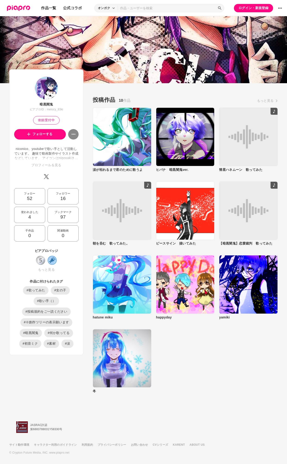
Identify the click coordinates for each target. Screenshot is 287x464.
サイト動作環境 (19, 444)
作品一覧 (48, 8)
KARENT (179, 444)
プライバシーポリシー (112, 444)
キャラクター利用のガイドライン (55, 444)
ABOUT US (197, 444)
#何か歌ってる (59, 333)
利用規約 (87, 444)
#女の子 (60, 290)
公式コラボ (72, 8)
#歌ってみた (35, 290)
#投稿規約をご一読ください (46, 311)
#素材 (51, 343)
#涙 (67, 343)
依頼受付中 (46, 120)
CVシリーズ (160, 444)
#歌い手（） (46, 301)
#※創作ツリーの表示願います (46, 322)
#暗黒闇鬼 (30, 333)
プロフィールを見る (46, 165)
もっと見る (46, 269)
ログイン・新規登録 (253, 8)
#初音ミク (30, 343)
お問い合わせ (139, 444)
